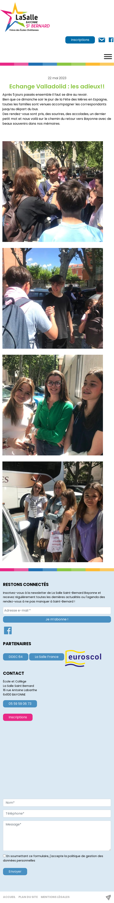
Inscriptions (80, 39)
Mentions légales (55, 897)
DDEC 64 (16, 656)
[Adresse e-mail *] (57, 610)
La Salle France (47, 656)
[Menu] (108, 56)
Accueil (9, 897)
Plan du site (28, 897)
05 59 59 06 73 (20, 703)
